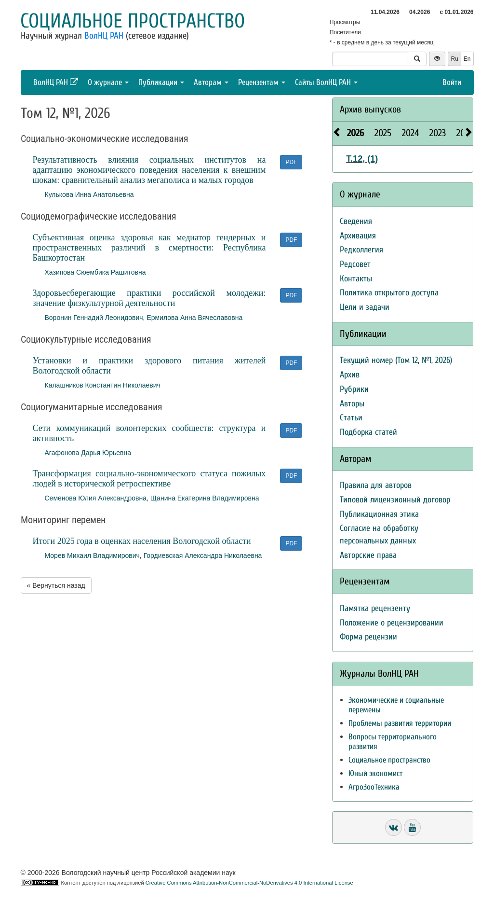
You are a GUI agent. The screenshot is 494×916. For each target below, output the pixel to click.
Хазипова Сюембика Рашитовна (95, 272)
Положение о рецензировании (391, 623)
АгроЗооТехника (374, 786)
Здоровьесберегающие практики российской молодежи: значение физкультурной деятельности (149, 298)
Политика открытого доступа (389, 293)
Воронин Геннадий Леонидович (94, 317)
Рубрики (354, 389)
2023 (437, 133)
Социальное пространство (132, 21)
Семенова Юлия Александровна (96, 498)
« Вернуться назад (56, 585)
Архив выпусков (370, 109)
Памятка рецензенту (375, 608)
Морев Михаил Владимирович (92, 555)
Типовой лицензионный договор (395, 500)
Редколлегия (361, 250)
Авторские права (368, 555)
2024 (410, 133)
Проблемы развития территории (399, 723)
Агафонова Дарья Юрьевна (88, 453)
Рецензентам (261, 82)
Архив (350, 375)
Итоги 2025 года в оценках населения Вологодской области (142, 541)
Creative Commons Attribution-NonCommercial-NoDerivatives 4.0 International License (249, 883)
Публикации (161, 82)
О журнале (108, 82)
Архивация (358, 236)
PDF (291, 162)
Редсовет (355, 264)
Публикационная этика (379, 514)
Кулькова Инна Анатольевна (89, 194)
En (467, 59)
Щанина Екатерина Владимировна (204, 498)
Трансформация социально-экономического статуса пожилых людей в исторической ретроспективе (149, 478)
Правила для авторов (376, 485)
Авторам (211, 82)
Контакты (356, 279)
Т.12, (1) (362, 159)
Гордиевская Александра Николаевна (203, 555)
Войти (451, 82)
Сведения (356, 221)
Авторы (352, 404)
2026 (355, 133)
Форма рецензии (368, 637)
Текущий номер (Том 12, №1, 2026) (396, 360)
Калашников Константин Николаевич (102, 385)
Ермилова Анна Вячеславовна (194, 317)
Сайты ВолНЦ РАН (326, 82)
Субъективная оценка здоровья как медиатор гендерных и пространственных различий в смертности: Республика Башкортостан (149, 248)
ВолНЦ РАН (103, 35)
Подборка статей (368, 432)
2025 (382, 133)
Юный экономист (375, 773)
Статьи (351, 418)
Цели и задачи (364, 307)
